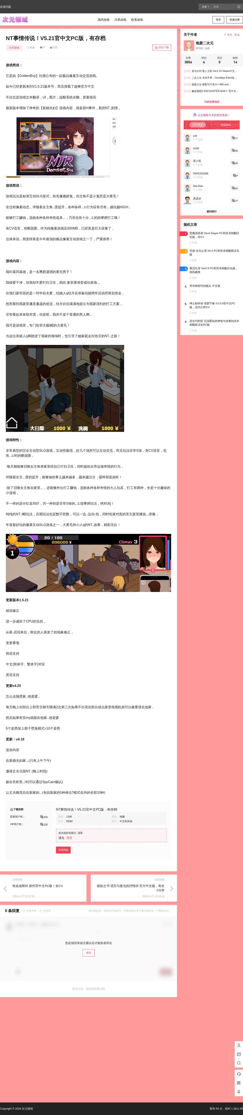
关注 (228, 34)
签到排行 (212, 211)
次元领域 (27, 1108)
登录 (218, 19)
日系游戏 (14, 47)
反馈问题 (5, 6)
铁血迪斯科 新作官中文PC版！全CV (38, 886)
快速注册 (235, 19)
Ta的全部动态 (211, 101)
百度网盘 (63, 849)
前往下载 (162, 47)
